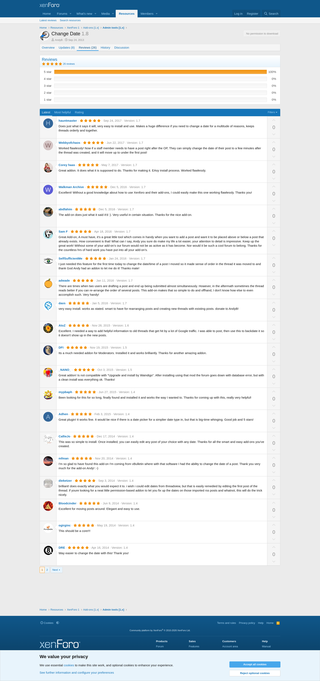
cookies (69, 665)
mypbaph (65, 392)
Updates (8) (67, 47)
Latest (46, 112)
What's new (84, 13)
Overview (48, 47)
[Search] (271, 13)
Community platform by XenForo (160, 630)
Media (105, 13)
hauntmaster (68, 120)
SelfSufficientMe (70, 258)
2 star (48, 92)
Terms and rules (226, 622)
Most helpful (62, 112)
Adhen (63, 414)
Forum (160, 646)
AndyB (59, 39)
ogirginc (65, 525)
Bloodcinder (68, 503)
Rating (79, 112)
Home (47, 13)
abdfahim (65, 209)
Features (194, 646)
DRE (62, 547)
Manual (266, 646)
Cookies (46, 622)
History (105, 47)
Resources (126, 13)
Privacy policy (247, 622)
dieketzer (65, 480)
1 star (48, 99)
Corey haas (67, 165)
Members (147, 13)
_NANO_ (65, 369)
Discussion (121, 47)
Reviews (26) (88, 47)
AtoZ (62, 325)
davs (62, 303)
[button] (70, 13)
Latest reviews (48, 20)
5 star (48, 72)
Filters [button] (271, 112)
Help (261, 622)
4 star (48, 78)
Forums (62, 13)
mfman (64, 458)
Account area (230, 646)
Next (55, 569)
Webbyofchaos (69, 142)
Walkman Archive (71, 187)
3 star (48, 85)
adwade (64, 280)
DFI (61, 347)
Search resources (70, 20)
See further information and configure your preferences (77, 672)
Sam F (63, 231)
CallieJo (64, 436)
